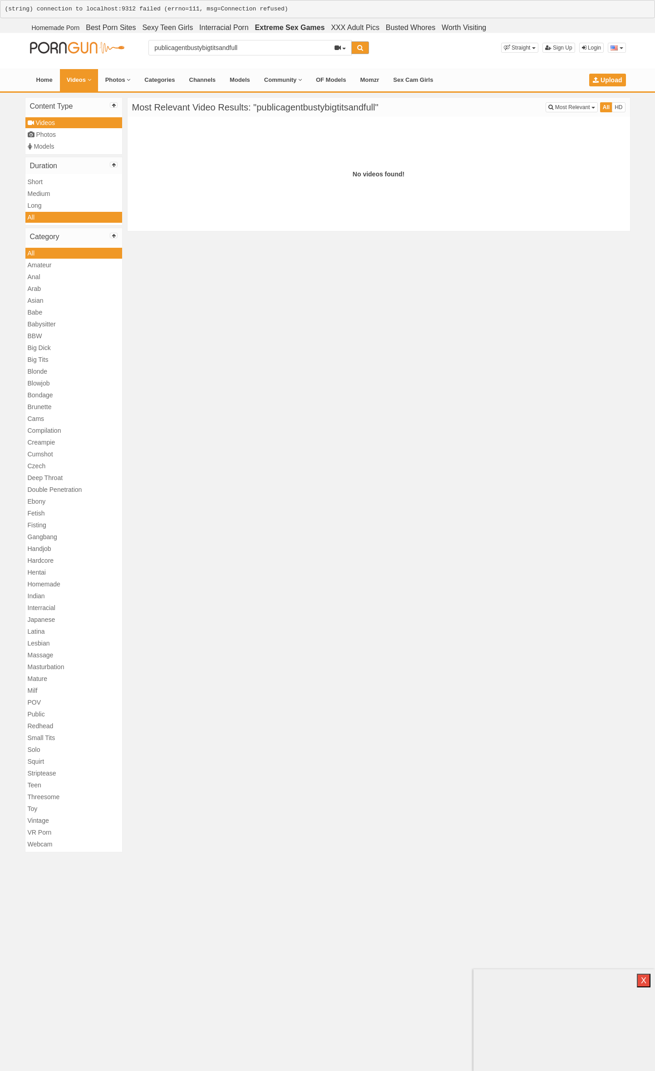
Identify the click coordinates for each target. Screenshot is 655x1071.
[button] (519, 48)
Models (240, 79)
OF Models (331, 79)
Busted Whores (410, 27)
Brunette (40, 406)
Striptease (42, 773)
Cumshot (40, 454)
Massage (41, 655)
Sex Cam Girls (413, 79)
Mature (38, 678)
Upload (607, 80)
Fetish (36, 513)
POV (34, 702)
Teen (34, 785)
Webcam (40, 844)
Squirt (36, 761)
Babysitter (42, 324)
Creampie (41, 442)
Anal (34, 276)
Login (591, 48)
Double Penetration (55, 489)
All (31, 217)
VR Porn (40, 832)
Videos (79, 79)
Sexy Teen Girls (167, 27)
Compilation (44, 430)
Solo (34, 749)
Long (35, 205)
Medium (39, 193)
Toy (33, 808)
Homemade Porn (56, 27)
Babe (35, 312)
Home (44, 79)
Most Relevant (572, 106)
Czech (37, 466)
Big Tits (38, 359)
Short (35, 181)
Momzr (369, 79)
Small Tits (41, 737)
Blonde (38, 371)
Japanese (41, 619)
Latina (36, 631)
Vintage (38, 820)
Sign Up (558, 48)
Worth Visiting (464, 27)
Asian (36, 300)
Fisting (37, 525)
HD (618, 107)
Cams (36, 418)
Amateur (40, 265)
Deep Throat (45, 477)
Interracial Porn (224, 27)
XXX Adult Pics (355, 27)
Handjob (39, 548)
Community (283, 79)
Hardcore (41, 560)
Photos (118, 79)
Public (36, 714)
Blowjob (39, 383)
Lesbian (39, 643)
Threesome (44, 797)
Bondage (40, 395)
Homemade (44, 584)
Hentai (37, 572)
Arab (34, 288)
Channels (202, 79)
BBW (35, 336)
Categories (159, 79)
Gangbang (42, 537)
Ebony (37, 501)
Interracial (41, 607)
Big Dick (39, 347)
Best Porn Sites (111, 27)
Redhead (41, 726)
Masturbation (46, 667)
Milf (33, 690)
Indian (36, 596)
